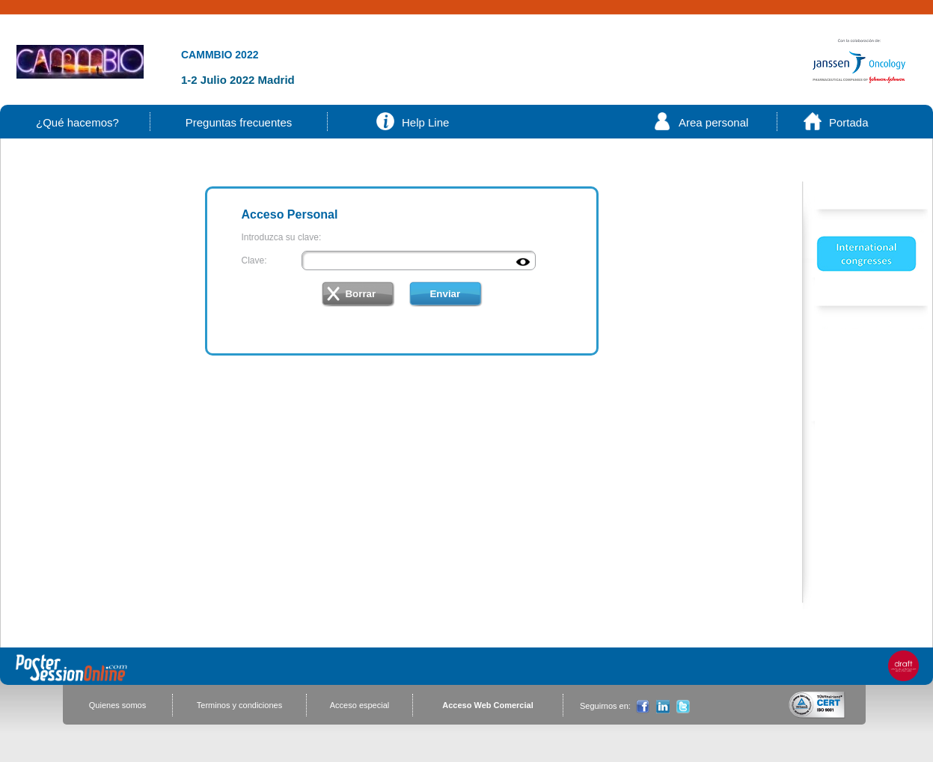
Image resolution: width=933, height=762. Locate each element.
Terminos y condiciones (239, 705)
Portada (849, 122)
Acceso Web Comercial (487, 705)
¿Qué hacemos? (77, 122)
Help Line (425, 122)
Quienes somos (117, 705)
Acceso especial (360, 705)
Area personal (713, 122)
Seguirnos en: (605, 705)
